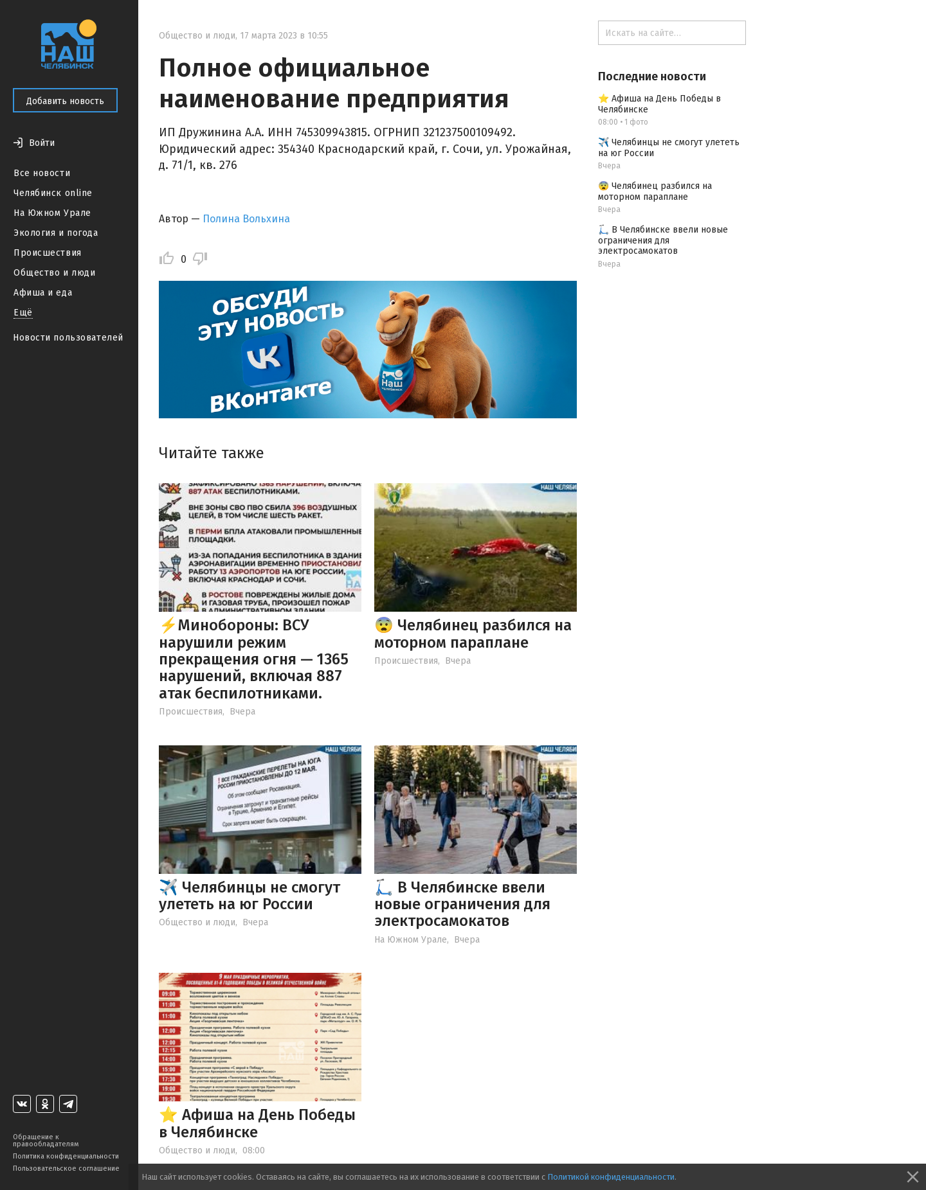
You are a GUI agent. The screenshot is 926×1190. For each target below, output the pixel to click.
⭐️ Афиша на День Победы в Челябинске (257, 1123)
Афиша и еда (43, 292)
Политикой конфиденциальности (611, 1177)
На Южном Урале (52, 213)
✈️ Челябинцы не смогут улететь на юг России (249, 895)
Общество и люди (54, 272)
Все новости (42, 173)
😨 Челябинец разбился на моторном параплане (473, 633)
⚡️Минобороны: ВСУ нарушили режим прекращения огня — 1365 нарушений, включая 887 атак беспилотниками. (254, 659)
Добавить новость (65, 101)
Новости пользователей (68, 337)
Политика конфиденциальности (66, 1156)
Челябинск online (53, 193)
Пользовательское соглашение (66, 1168)
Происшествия (48, 252)
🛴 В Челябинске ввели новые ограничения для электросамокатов (462, 904)
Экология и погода (56, 232)
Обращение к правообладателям (45, 1140)
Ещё (23, 312)
